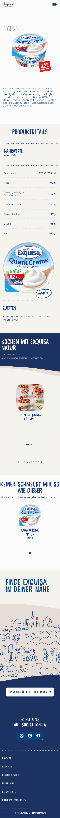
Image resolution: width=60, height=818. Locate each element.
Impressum (8, 783)
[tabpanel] (30, 413)
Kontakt (6, 758)
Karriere (7, 766)
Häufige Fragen (10, 775)
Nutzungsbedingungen (14, 800)
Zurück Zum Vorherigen (22, 15)
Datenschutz (9, 791)
